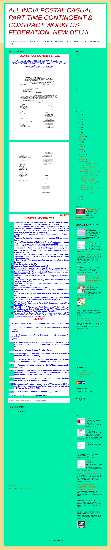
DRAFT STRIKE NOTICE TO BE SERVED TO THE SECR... (88, 176)
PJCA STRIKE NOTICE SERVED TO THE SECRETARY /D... (89, 184)
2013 (79, 119)
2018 (79, 132)
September (82, 154)
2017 (79, 129)
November (82, 159)
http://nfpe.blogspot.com (84, 377)
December (82, 161)
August (81, 151)
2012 (79, 117)
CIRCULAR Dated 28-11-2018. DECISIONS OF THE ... (88, 164)
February (82, 137)
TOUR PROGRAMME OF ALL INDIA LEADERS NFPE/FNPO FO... (89, 172)
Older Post (66, 485)
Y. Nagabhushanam (94, 209)
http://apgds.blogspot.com (84, 372)
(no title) (88, 229)
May (80, 144)
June (80, 146)
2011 (79, 114)
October (81, 156)
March (81, 139)
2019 (79, 196)
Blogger (66, 540)
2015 (79, 124)
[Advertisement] (39, 471)
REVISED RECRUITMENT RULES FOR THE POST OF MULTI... (90, 188)
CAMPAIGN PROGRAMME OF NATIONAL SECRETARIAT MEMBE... (90, 180)
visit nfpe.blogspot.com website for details (89, 254)
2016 (79, 127)
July (80, 149)
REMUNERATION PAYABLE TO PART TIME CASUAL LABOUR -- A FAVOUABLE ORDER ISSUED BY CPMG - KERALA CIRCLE (94, 278)
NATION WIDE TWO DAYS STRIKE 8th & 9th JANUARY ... (90, 168)
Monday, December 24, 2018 (87, 193)
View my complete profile (83, 219)
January (81, 134)
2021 (79, 201)
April (80, 142)
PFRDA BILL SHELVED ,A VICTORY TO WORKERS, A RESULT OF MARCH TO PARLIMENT (88, 320)
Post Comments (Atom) (23, 488)
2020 (79, 199)
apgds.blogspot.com (83, 370)
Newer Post (12, 485)
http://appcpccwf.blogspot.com (86, 374)
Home (39, 485)
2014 (79, 122)
